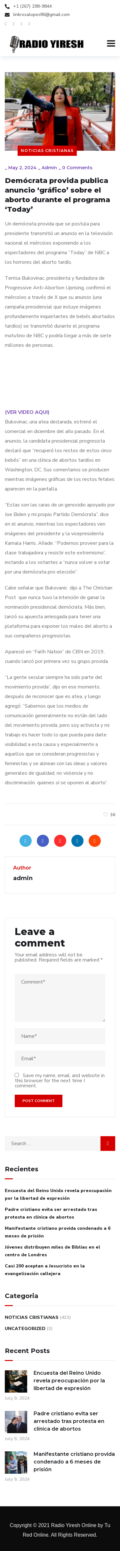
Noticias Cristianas (47, 150)
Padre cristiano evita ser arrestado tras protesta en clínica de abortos (51, 1213)
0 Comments (77, 168)
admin (49, 168)
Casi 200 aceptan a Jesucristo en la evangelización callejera (45, 1270)
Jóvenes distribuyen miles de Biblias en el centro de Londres (52, 1251)
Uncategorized (25, 1329)
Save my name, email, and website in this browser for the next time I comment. (60, 1080)
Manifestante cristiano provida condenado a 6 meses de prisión (57, 1232)
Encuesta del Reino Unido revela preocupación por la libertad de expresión (58, 1194)
